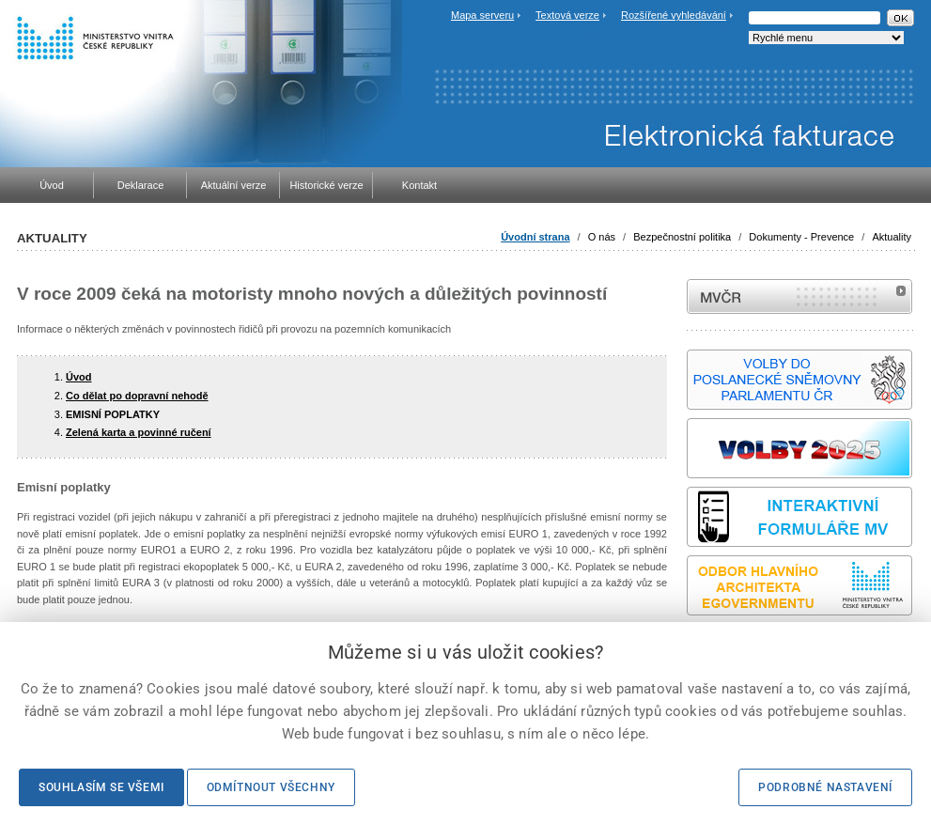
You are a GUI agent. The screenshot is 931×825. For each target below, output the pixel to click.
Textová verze (567, 15)
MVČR (799, 296)
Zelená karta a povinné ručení (138, 432)
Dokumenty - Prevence (801, 236)
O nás (601, 236)
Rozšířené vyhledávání (673, 15)
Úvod (79, 376)
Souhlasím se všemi (101, 787)
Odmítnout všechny (271, 787)
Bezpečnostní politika (682, 236)
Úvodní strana (535, 236)
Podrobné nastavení (825, 787)
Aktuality (891, 236)
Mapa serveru (482, 15)
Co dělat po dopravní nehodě (137, 395)
